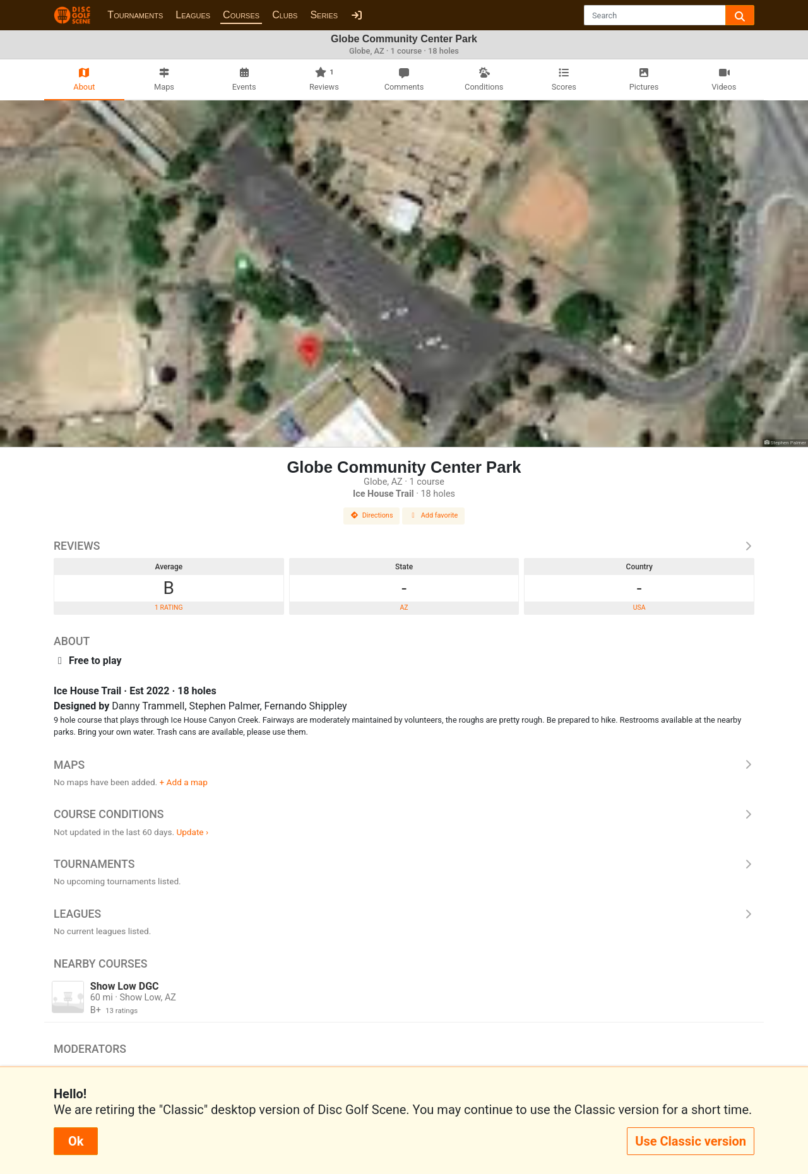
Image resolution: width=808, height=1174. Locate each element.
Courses (241, 14)
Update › (192, 832)
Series (324, 14)
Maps (404, 765)
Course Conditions (404, 814)
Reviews (404, 546)
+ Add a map (184, 782)
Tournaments (135, 14)
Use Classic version (690, 1141)
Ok (76, 1141)
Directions (371, 515)
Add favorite (433, 515)
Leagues (192, 14)
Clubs (284, 14)
